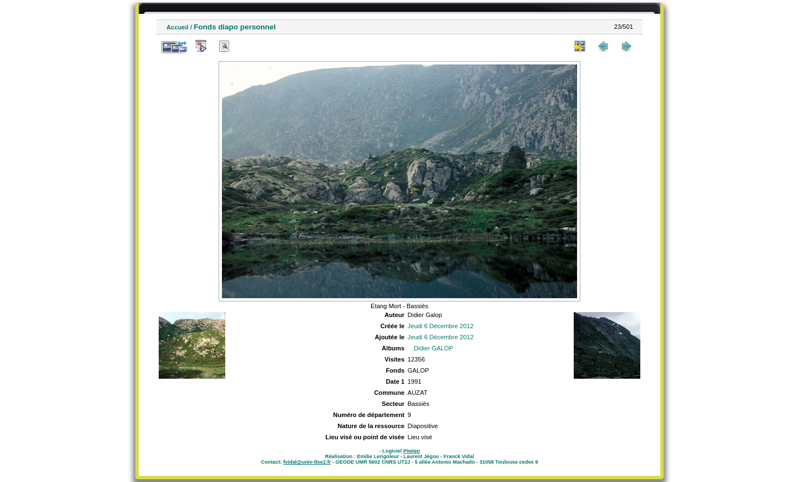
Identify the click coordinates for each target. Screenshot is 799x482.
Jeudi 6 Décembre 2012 (441, 326)
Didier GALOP (433, 348)
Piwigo (411, 451)
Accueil (177, 27)
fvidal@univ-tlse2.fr (307, 462)
